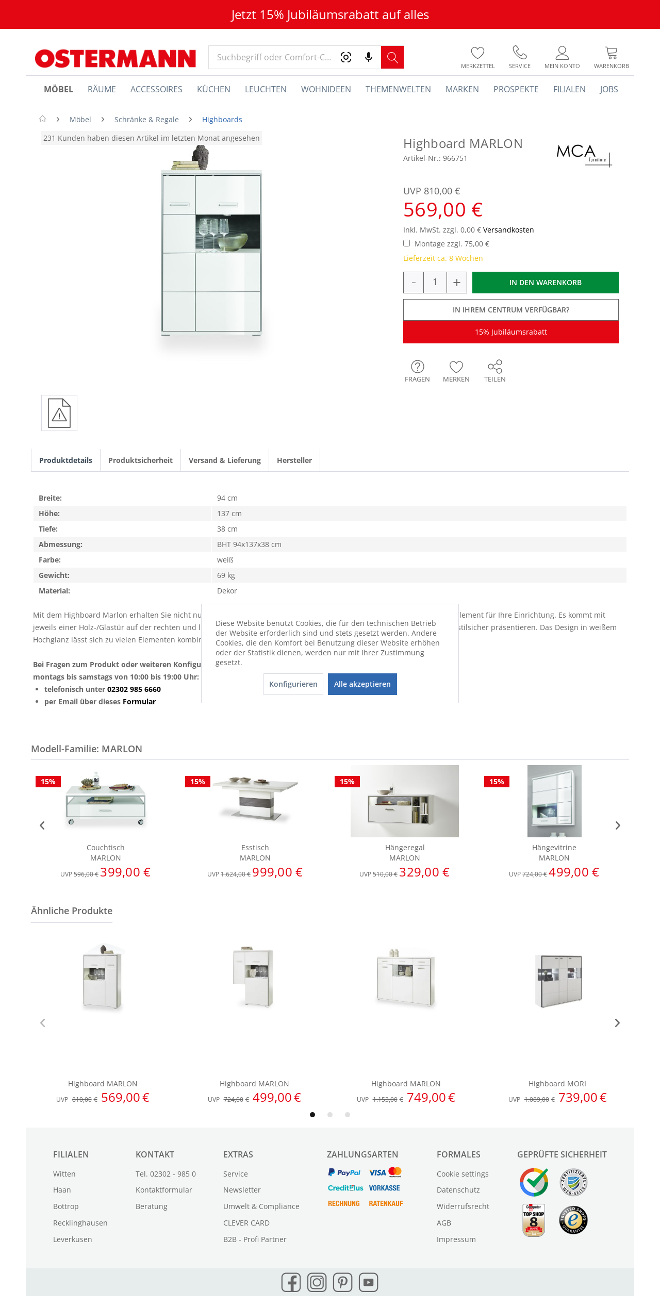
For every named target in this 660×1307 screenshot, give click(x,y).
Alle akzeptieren (362, 684)
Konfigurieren (293, 684)
